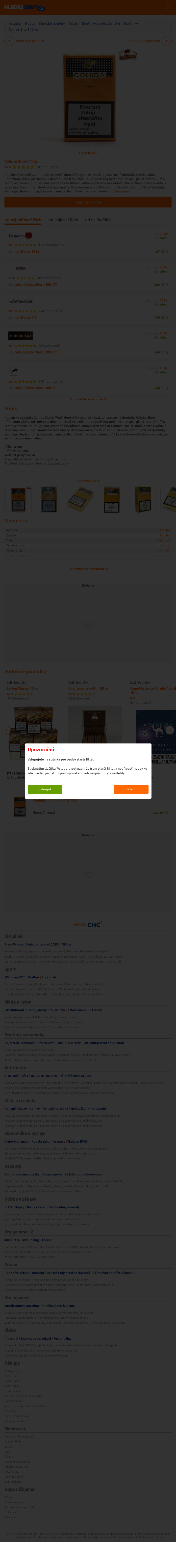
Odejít (131, 789)
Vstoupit (45, 789)
